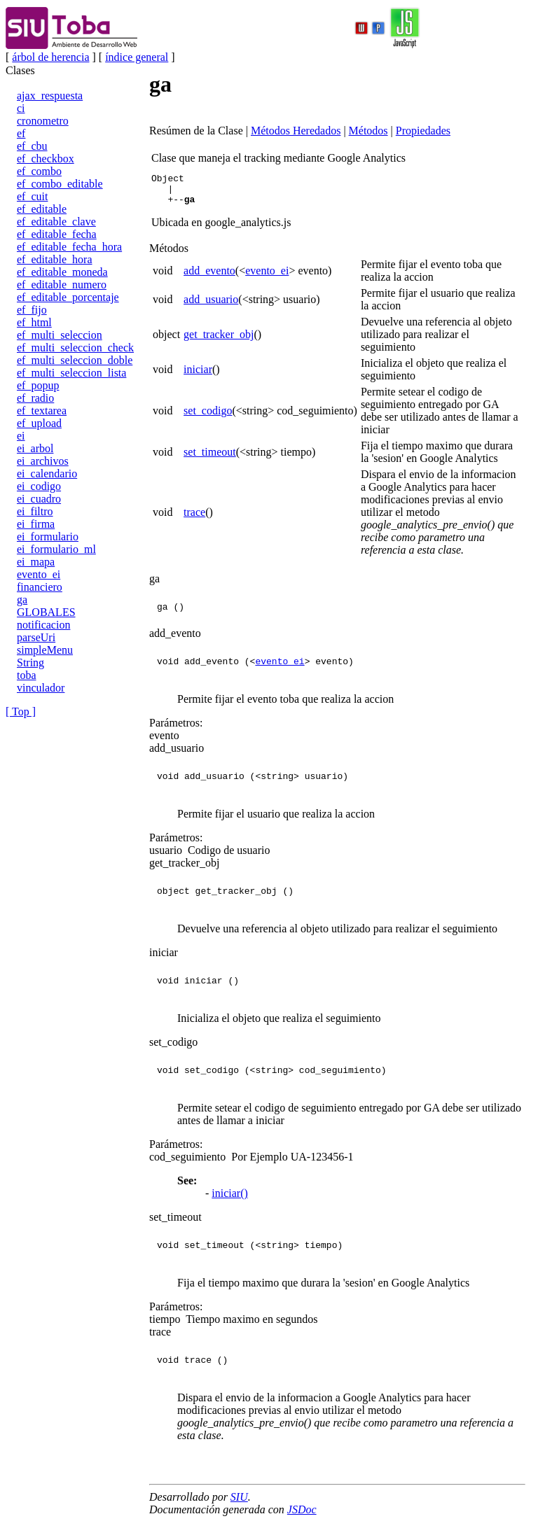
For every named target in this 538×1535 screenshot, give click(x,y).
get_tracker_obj (219, 340)
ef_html (34, 322)
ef (21, 133)
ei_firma (36, 524)
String (30, 662)
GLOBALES (46, 612)
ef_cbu (32, 146)
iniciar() (230, 1199)
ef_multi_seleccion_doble (74, 360)
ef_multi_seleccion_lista (71, 373)
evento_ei (38, 574)
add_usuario (211, 305)
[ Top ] (21, 711)
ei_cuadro (39, 499)
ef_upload (39, 423)
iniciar (198, 375)
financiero (39, 587)
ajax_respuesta (50, 95)
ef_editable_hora (54, 259)
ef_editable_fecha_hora (69, 247)
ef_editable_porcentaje (68, 297)
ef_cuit (32, 196)
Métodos (368, 130)
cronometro (43, 121)
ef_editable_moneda (62, 272)
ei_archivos (43, 461)
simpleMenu (45, 650)
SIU (239, 1503)
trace (194, 518)
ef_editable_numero (61, 284)
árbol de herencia (50, 57)
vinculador (40, 688)
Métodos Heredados (295, 130)
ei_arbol (35, 448)
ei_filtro (35, 511)
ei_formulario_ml (56, 549)
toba (26, 675)
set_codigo (208, 417)
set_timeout (210, 458)
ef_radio (35, 398)
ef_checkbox (45, 158)
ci (21, 108)
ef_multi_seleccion (59, 335)
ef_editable (42, 209)
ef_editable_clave (56, 221)
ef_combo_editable (60, 184)
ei (21, 436)
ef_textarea (42, 410)
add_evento (209, 277)
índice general (136, 57)
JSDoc (302, 1516)
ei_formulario (47, 536)
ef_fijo (32, 310)
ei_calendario (47, 473)
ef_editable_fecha (57, 234)
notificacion (43, 625)
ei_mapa (36, 562)
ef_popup (38, 385)
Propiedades (423, 130)
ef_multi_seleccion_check (75, 347)
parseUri (36, 637)
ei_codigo (39, 486)
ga (22, 599)
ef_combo (39, 171)
